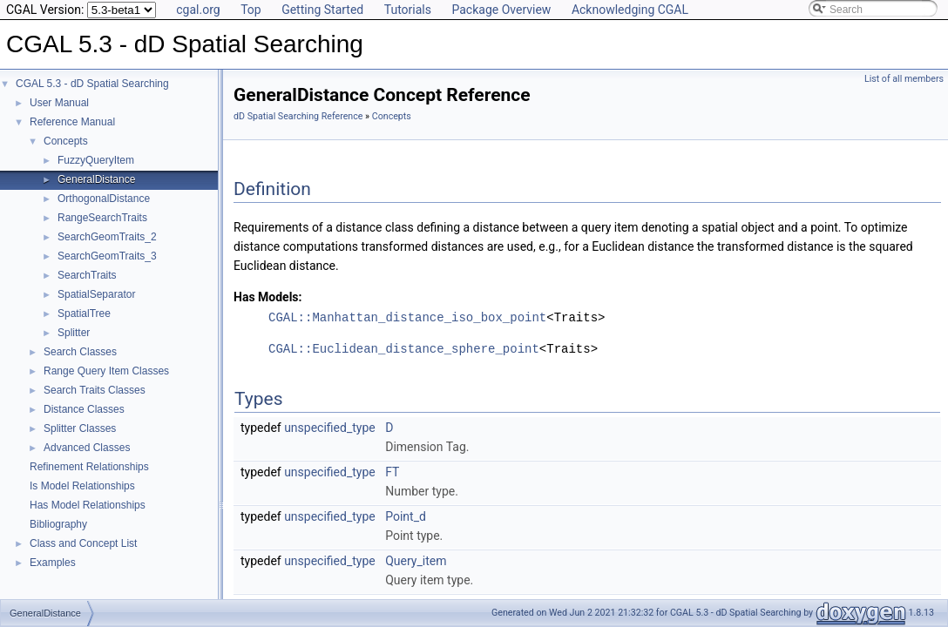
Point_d (405, 516)
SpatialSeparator (96, 294)
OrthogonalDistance (104, 198)
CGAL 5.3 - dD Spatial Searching (92, 84)
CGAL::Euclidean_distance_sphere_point (403, 348)
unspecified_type (330, 428)
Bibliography (58, 524)
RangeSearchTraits (102, 218)
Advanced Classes (87, 448)
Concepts (66, 141)
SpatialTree (84, 313)
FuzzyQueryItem (96, 160)
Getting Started (322, 10)
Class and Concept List (83, 543)
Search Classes (80, 352)
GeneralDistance (96, 179)
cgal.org (198, 10)
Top (250, 10)
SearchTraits (87, 275)
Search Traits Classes (95, 390)
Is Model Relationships (82, 486)
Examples (53, 562)
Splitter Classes (80, 428)
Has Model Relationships (88, 505)
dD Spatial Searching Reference (298, 116)
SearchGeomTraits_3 (107, 256)
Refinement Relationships (89, 467)
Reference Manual (72, 122)
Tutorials (407, 10)
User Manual (59, 103)
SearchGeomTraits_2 (107, 237)
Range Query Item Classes (106, 371)
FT (392, 472)
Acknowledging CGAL (630, 10)
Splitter (74, 333)
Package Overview (501, 10)
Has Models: (268, 297)
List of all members (904, 78)
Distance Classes (84, 409)
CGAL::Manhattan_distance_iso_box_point (407, 317)
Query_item (415, 561)
